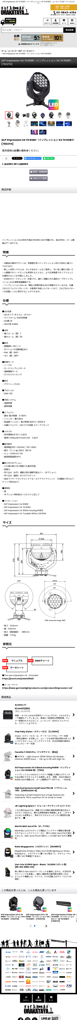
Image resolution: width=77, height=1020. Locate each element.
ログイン (47, 23)
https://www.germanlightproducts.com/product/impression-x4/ (37, 688)
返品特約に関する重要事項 (15, 164)
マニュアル (17, 660)
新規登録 (55, 23)
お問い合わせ (21, 150)
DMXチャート (42, 660)
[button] (9, 115)
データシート (17, 667)
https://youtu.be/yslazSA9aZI (18, 678)
